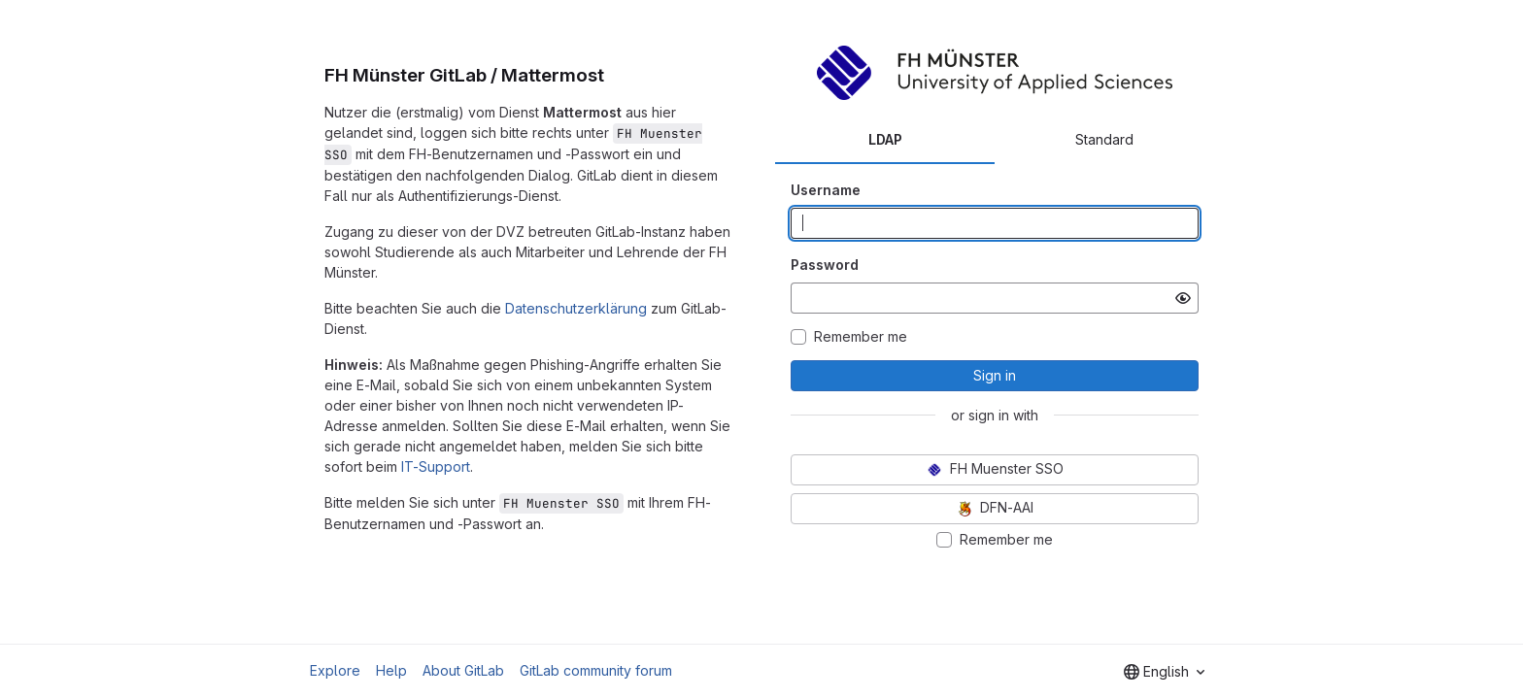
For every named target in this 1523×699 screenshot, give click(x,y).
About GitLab (463, 670)
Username (826, 190)
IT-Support (435, 466)
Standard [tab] (1104, 139)
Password (825, 264)
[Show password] (1183, 298)
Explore (335, 670)
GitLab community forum (596, 670)
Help (391, 670)
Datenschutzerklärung (576, 308)
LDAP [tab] (885, 139)
